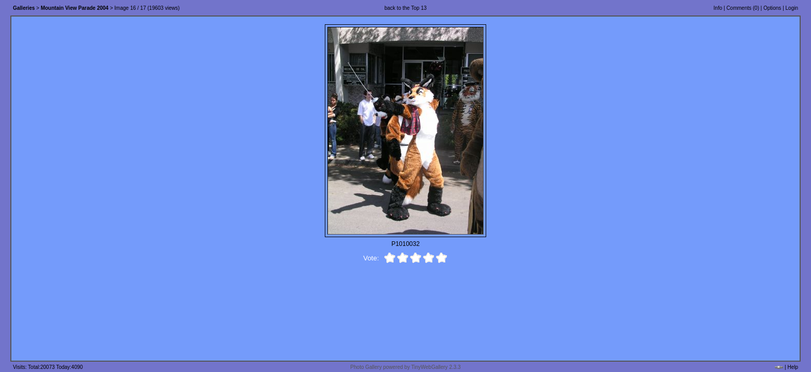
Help (792, 367)
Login (792, 8)
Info (718, 8)
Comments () (742, 8)
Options (772, 8)
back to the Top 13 (405, 8)
